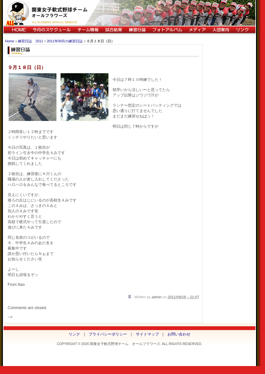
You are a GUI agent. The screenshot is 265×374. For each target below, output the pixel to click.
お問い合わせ (178, 334)
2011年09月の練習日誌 (65, 41)
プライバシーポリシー (108, 334)
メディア (197, 29)
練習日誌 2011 (30, 41)
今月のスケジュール (51, 29)
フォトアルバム (167, 29)
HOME (16, 29)
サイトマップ (147, 334)
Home (9, 41)
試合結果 (113, 29)
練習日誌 (137, 29)
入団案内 (220, 29)
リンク (243, 29)
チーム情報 (88, 29)
